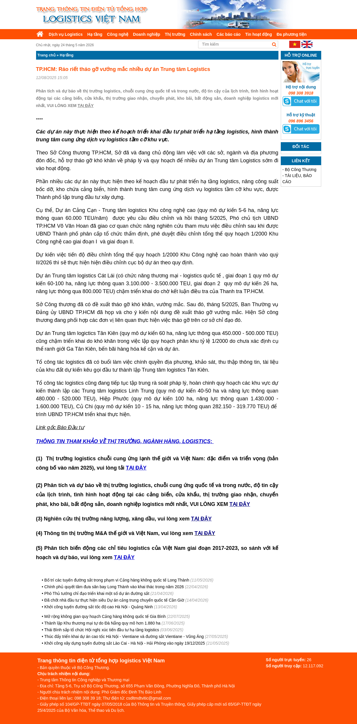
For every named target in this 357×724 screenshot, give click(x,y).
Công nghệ (117, 34)
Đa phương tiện (292, 34)
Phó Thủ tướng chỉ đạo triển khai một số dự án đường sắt (96, 593)
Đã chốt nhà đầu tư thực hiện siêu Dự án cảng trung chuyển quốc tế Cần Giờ (114, 600)
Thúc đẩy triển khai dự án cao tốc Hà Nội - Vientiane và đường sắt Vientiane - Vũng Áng (124, 636)
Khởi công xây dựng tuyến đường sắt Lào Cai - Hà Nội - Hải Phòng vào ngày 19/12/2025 (124, 643)
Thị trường (175, 34)
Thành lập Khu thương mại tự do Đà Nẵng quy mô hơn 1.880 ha (102, 623)
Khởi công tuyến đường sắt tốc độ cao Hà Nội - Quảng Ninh (98, 606)
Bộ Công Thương (300, 169)
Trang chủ (47, 55)
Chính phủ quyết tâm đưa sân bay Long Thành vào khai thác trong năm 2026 (114, 586)
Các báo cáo (228, 34)
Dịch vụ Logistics (66, 34)
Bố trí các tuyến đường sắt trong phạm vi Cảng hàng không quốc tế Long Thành (116, 580)
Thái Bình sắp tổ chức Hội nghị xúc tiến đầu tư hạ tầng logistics (101, 629)
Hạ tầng (94, 34)
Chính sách (201, 34)
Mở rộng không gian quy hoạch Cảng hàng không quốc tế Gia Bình (105, 616)
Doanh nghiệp (146, 34)
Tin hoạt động (258, 34)
